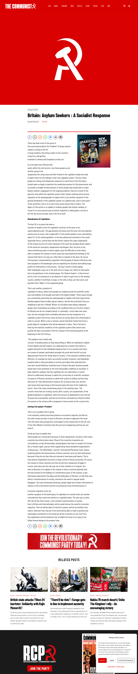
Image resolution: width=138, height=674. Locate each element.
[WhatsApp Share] (45, 138)
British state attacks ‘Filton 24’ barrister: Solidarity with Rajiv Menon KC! (27, 604)
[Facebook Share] (30, 138)
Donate (56, 6)
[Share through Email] (55, 138)
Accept (102, 660)
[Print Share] (61, 138)
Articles (79, 6)
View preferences (126, 660)
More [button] (108, 6)
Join (49, 6)
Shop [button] (102, 6)
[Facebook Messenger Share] (50, 138)
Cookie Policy (111, 666)
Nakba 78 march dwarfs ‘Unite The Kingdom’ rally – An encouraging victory (107, 604)
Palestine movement (22, 596)
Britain (44, 122)
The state (33, 596)
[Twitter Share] (35, 138)
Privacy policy (120, 666)
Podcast (95, 6)
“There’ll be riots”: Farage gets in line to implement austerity (67, 602)
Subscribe (64, 6)
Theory (88, 6)
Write (72, 6)
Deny (112, 660)
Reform (58, 596)
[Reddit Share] (40, 138)
